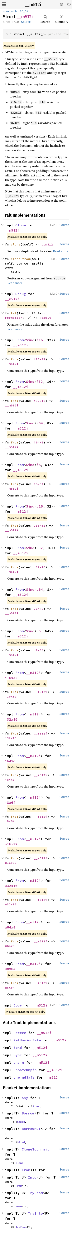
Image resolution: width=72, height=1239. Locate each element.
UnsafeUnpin (25, 1070)
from (14, 359)
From (19, 340)
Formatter (13, 317)
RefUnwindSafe (27, 1040)
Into (32, 1177)
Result (45, 317)
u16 (39, 506)
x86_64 (23, 11)
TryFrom (35, 1193)
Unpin (18, 1062)
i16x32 (39, 359)
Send (17, 1047)
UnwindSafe (24, 1077)
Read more (60, 251)
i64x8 (38, 442)
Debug (20, 294)
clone (15, 244)
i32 (39, 381)
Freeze (19, 1033)
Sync (17, 1055)
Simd (30, 340)
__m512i (33, 4)
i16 (39, 340)
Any (25, 1098)
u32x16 (39, 567)
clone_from (20, 259)
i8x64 (38, 484)
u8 (38, 631)
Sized (36, 1106)
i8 (38, 465)
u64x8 (38, 609)
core (6, 11)
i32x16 (39, 401)
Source (26, 22)
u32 (39, 548)
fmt (14, 313)
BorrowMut (31, 1128)
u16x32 (39, 525)
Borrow (28, 1113)
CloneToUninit (35, 1149)
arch (14, 11)
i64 (39, 423)
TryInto (35, 1213)
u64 (39, 589)
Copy (17, 1005)
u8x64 (38, 650)
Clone (20, 225)
